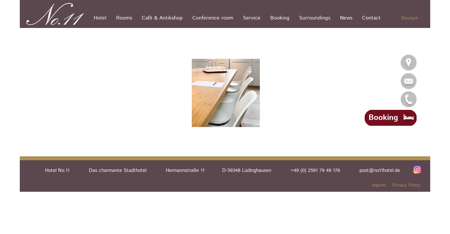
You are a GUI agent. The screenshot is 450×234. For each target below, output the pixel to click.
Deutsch (409, 18)
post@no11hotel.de (379, 170)
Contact (371, 18)
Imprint (379, 185)
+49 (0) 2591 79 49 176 (315, 170)
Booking (279, 18)
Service (252, 18)
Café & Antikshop (162, 18)
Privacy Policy (406, 185)
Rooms (124, 18)
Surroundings (314, 18)
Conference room (212, 18)
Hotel (100, 18)
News (346, 18)
